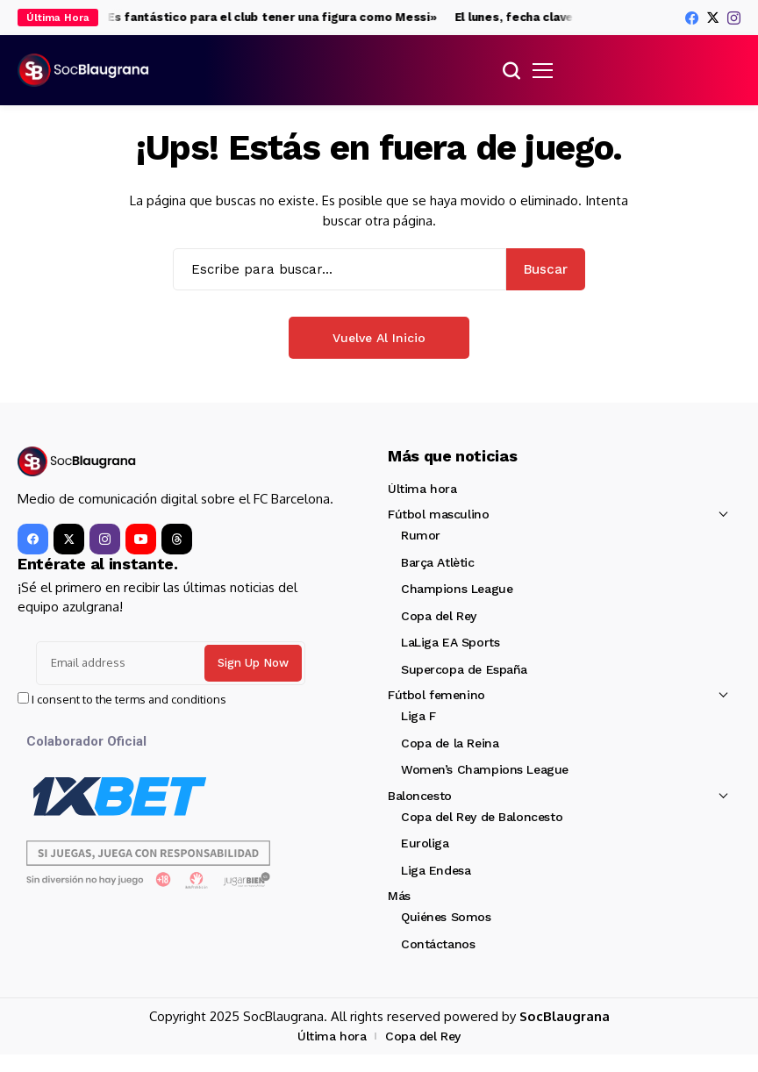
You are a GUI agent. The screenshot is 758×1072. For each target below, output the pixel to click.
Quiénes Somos (446, 917)
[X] (713, 17)
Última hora (422, 489)
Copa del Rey (438, 616)
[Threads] (176, 539)
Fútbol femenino (436, 695)
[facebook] (691, 18)
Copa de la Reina (449, 743)
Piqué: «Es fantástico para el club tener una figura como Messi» (254, 17)
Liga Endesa (435, 870)
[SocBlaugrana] (83, 70)
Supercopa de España (464, 669)
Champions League (456, 589)
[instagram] (733, 18)
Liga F (418, 716)
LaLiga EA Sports (450, 642)
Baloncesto (420, 796)
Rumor (420, 535)
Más (399, 896)
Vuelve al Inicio (379, 338)
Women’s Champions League (484, 769)
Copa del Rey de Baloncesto (481, 817)
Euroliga (425, 843)
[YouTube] (140, 539)
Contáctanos (438, 944)
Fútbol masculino (438, 514)
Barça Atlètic (438, 562)
